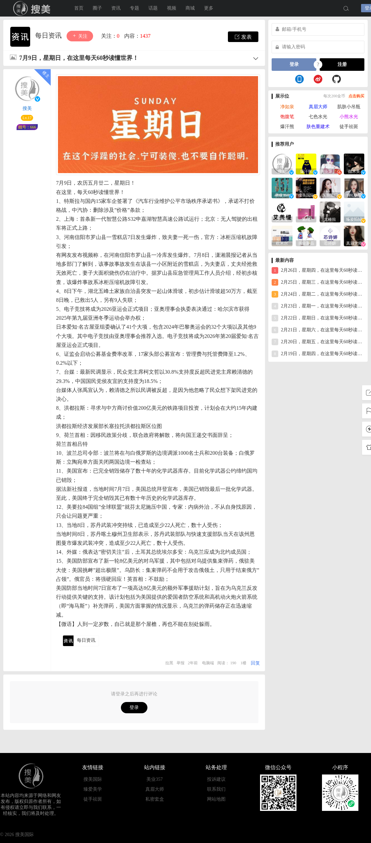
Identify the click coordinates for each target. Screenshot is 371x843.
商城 (190, 8)
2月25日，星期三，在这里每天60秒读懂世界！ (318, 282)
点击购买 (356, 96)
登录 (134, 707)
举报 (181, 663)
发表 (243, 37)
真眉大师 (318, 106)
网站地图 (216, 799)
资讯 (116, 8)
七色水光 (318, 116)
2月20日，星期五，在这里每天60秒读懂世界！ (318, 342)
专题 (134, 8)
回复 (255, 663)
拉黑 (169, 663)
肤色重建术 (318, 126)
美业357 (154, 779)
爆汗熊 (287, 126)
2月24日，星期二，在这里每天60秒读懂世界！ (318, 294)
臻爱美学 (92, 789)
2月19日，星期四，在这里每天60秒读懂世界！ (318, 354)
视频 (171, 8)
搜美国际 (33, 8)
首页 (78, 8)
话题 (153, 8)
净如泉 (287, 106)
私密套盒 (154, 799)
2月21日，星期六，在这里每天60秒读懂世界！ (318, 330)
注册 (342, 64)
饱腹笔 (287, 116)
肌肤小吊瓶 (348, 106)
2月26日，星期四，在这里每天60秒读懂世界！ (318, 270)
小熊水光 (349, 116)
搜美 (27, 108)
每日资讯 (49, 35)
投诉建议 (216, 779)
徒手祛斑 (349, 126)
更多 (208, 8)
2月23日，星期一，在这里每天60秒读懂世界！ (318, 306)
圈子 (97, 8)
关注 (80, 36)
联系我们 (216, 789)
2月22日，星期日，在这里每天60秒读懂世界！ (318, 318)
